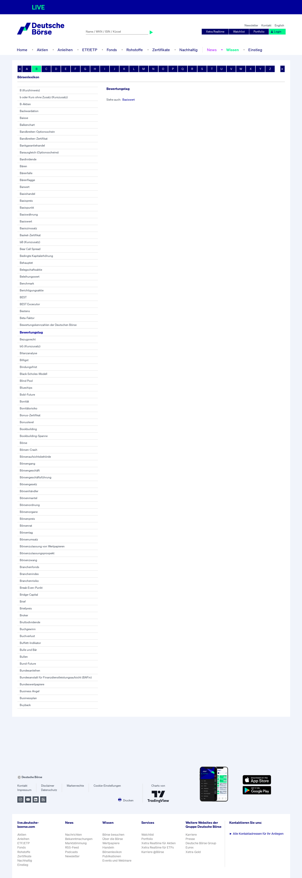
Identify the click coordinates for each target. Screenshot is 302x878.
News (212, 49)
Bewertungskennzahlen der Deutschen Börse (48, 325)
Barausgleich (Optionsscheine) (39, 152)
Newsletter (251, 25)
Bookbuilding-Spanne (34, 436)
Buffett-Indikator (30, 643)
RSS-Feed (72, 847)
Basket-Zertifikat (30, 235)
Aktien (42, 49)
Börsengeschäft (30, 470)
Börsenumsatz (29, 539)
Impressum (24, 790)
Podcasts (71, 852)
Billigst (24, 360)
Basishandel (27, 194)
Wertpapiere (111, 843)
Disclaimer (47, 785)
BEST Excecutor (30, 304)
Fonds (112, 49)
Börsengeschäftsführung (35, 477)
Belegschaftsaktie (31, 269)
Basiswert (26, 221)
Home (22, 49)
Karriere (191, 835)
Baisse (24, 118)
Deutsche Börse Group (201, 843)
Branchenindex (29, 574)
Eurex (190, 847)
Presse (190, 839)
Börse (23, 443)
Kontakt (266, 25)
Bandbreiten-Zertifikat (34, 138)
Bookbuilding (28, 429)
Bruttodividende (30, 622)
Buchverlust (27, 636)
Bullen (24, 656)
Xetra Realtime (215, 31)
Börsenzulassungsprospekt (37, 553)
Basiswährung (29, 214)
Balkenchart (27, 125)
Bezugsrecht (28, 339)
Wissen (232, 49)
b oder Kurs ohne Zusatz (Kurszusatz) (44, 97)
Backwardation (29, 111)
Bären (23, 166)
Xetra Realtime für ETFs (157, 847)
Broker (24, 615)
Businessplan (28, 698)
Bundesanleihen (30, 670)
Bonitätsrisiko (28, 408)
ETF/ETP (89, 49)
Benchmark (27, 283)
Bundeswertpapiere (32, 684)
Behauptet (26, 263)
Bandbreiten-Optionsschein (37, 131)
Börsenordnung (30, 505)
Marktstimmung (76, 843)
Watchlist (239, 31)
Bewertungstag (31, 332)
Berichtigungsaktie (31, 290)
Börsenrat (26, 525)
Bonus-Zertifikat (30, 415)
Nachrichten (73, 835)
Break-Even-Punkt (31, 587)
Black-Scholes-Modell (33, 374)
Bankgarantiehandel (32, 145)
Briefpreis (26, 608)
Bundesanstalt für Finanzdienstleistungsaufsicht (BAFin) (56, 677)
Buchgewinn (28, 629)
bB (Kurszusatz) (30, 242)
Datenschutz (49, 790)
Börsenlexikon (112, 852)
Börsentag (26, 532)
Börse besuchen (113, 835)
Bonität (24, 401)
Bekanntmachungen (78, 839)
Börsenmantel (28, 498)
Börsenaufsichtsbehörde (35, 456)
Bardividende (28, 159)
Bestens (25, 311)
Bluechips (26, 387)
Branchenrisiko (29, 581)
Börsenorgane (29, 512)
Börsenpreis (27, 518)
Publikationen (111, 856)
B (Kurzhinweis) (30, 90)
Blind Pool (26, 381)
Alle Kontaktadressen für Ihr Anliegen (256, 834)
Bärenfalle (26, 173)
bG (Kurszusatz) (30, 346)
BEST (23, 297)
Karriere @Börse (152, 852)
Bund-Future (28, 663)
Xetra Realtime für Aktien (158, 843)
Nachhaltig (188, 49)
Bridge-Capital (29, 594)
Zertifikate (161, 49)
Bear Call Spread (30, 249)
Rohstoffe (134, 49)
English (279, 25)
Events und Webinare (116, 860)
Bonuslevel (27, 422)
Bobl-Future (27, 394)
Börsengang (27, 463)
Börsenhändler (29, 491)
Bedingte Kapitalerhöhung (36, 256)
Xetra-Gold (193, 852)
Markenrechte (75, 785)
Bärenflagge (27, 180)
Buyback (25, 705)
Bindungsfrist (28, 367)
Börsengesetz (28, 484)
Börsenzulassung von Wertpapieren (42, 546)
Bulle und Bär (28, 650)
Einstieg (255, 49)
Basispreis (26, 200)
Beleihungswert (29, 276)
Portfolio (259, 31)
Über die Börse (112, 839)
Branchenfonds (29, 567)
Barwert (24, 187)
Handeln (108, 847)
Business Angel (29, 691)
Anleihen (65, 49)
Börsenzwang (28, 560)
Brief (23, 601)
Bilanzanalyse (28, 353)
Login (275, 31)
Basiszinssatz (28, 228)
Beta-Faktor (27, 318)
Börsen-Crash (28, 449)
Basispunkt (27, 207)
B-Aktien (25, 104)
